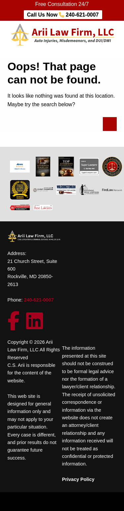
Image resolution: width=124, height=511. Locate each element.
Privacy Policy (78, 479)
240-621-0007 (39, 300)
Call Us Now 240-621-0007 (63, 14)
